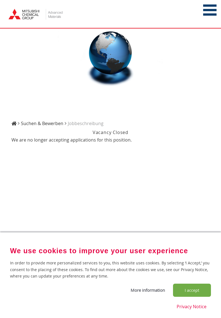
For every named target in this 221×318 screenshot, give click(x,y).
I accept (192, 290)
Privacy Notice (191, 306)
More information (148, 290)
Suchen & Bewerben (42, 123)
